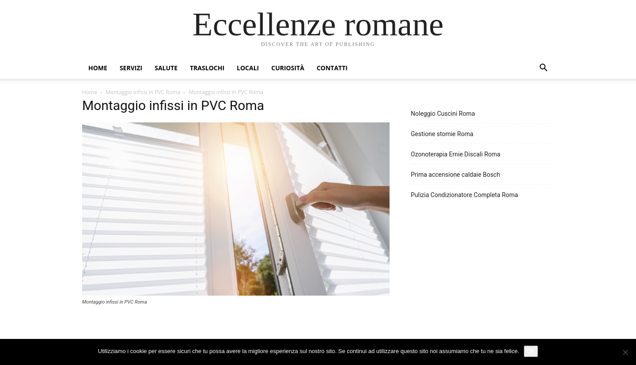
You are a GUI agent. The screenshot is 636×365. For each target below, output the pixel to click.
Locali (248, 68)
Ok (531, 351)
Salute (166, 68)
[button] (543, 69)
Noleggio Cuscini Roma (443, 113)
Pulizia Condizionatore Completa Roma (464, 194)
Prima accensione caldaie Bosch (455, 174)
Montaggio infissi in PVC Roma (143, 92)
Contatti (332, 68)
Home (97, 68)
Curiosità (287, 68)
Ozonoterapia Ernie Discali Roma (455, 154)
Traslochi (207, 68)
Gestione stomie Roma (442, 133)
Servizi (131, 68)
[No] (625, 352)
